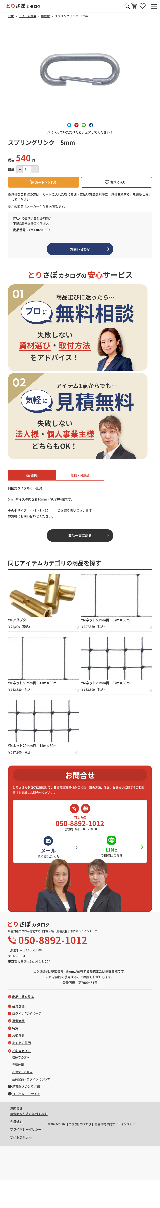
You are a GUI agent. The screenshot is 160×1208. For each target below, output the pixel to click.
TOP (11, 16)
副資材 (45, 16)
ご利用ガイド (21, 1051)
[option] (80, 70)
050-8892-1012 (80, 821)
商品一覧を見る (23, 997)
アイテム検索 (27, 16)
